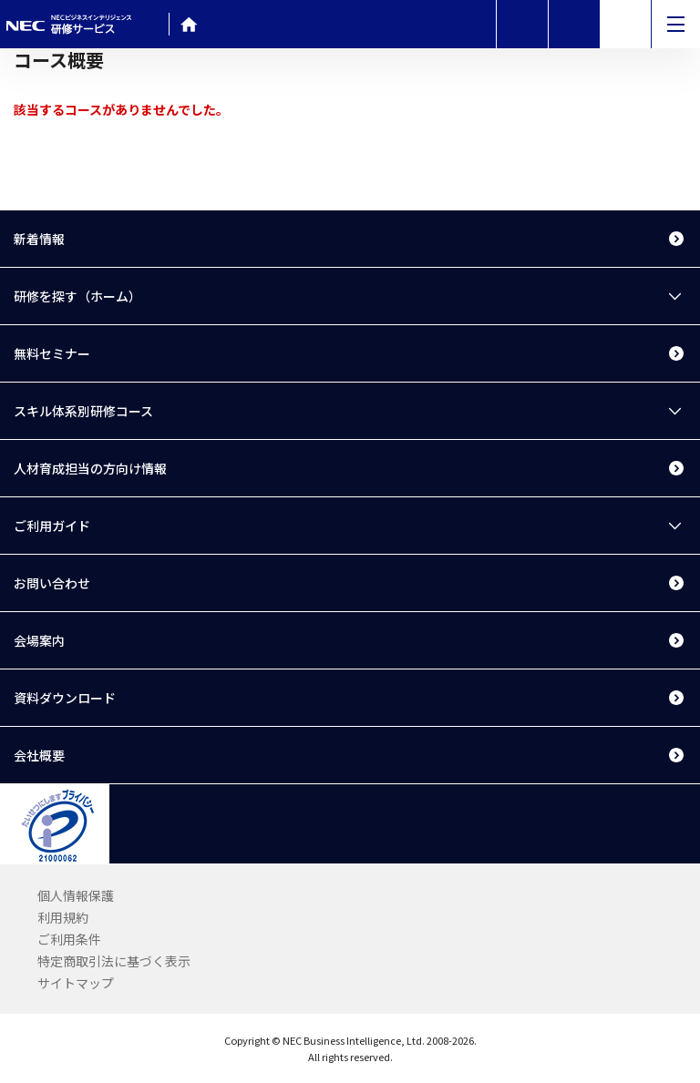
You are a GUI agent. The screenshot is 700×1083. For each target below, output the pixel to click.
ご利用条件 (69, 939)
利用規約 (62, 917)
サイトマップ (75, 983)
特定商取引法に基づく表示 (113, 961)
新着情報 (39, 239)
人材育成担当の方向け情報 (90, 468)
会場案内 (39, 640)
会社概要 (39, 755)
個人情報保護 (75, 895)
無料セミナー (52, 353)
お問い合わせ (52, 583)
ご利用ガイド (52, 525)
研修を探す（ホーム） (77, 296)
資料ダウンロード (65, 698)
